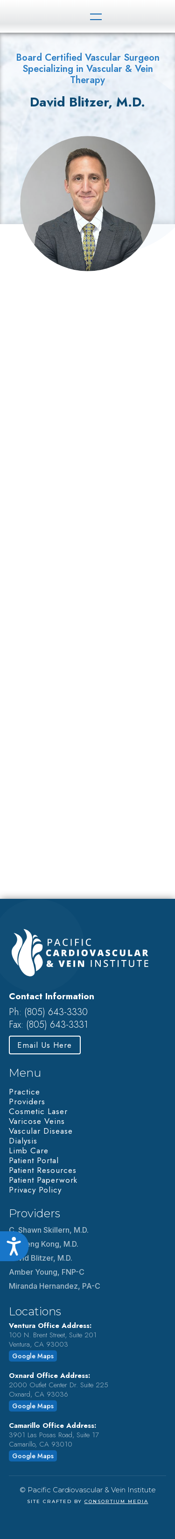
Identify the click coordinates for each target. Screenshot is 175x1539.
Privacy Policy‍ (35, 1189)
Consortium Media (116, 1501)
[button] (94, 16)
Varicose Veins (37, 1121)
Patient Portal (34, 1160)
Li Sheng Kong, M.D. (43, 1244)
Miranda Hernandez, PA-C (54, 1286)
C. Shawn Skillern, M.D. (49, 1230)
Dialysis (23, 1140)
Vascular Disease (41, 1131)
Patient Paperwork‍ (43, 1180)
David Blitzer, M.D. (40, 1258)
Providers (27, 1101)
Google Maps (33, 1356)
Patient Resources (43, 1170)
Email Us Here (44, 1045)
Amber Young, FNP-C (46, 1272)
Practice (24, 1091)
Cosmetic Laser (38, 1111)
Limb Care (29, 1150)
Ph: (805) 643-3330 (48, 1012)
